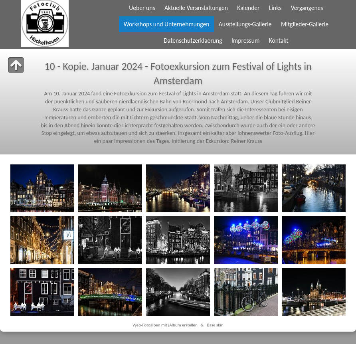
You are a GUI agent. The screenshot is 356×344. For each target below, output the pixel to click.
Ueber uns (142, 8)
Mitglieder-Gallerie (304, 24)
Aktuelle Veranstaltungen (196, 8)
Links (275, 8)
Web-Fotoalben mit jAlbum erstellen (165, 325)
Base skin (215, 325)
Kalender (248, 8)
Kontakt (279, 40)
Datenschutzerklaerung (193, 40)
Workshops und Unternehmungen (167, 24)
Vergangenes (307, 8)
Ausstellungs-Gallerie (245, 24)
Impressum (245, 40)
